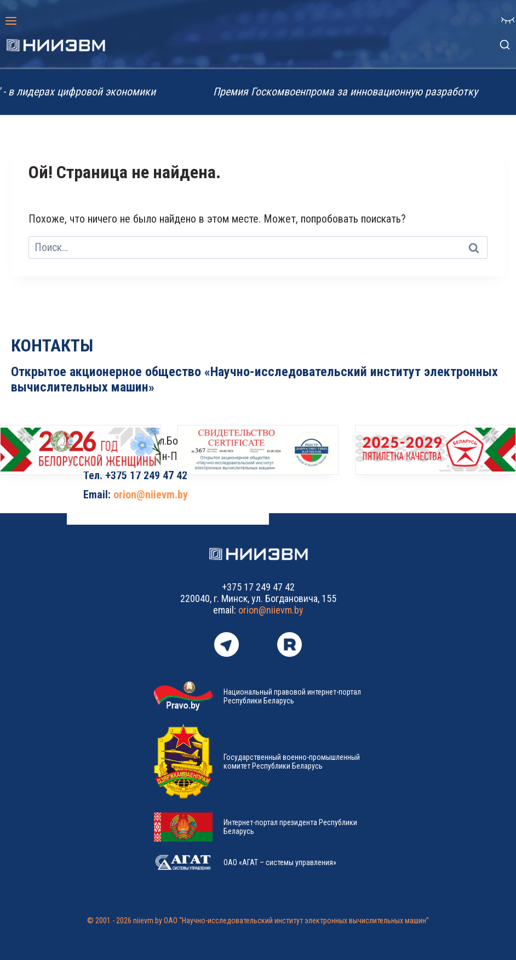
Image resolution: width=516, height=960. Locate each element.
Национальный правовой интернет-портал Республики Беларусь (292, 696)
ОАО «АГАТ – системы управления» (279, 862)
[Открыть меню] (11, 20)
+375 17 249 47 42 (146, 475)
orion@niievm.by (150, 494)
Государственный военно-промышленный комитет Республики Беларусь (291, 761)
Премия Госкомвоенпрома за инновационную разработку (351, 91)
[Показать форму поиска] (505, 45)
